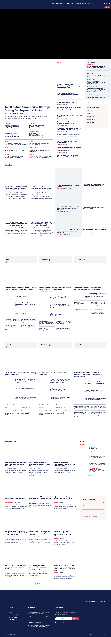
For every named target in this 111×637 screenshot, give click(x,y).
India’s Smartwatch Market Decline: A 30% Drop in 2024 (94, 208)
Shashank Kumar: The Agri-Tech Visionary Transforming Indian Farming (70, 122)
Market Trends (9, 131)
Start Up (7, 113)
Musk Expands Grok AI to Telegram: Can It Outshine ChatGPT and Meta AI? (25, 304)
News (58, 211)
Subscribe (75, 618)
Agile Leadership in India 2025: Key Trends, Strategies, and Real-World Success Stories (60, 314)
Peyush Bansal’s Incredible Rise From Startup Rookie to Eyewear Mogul (68, 135)
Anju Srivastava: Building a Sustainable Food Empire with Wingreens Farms (40, 157)
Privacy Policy (68, 622)
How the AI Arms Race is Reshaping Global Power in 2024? (60, 397)
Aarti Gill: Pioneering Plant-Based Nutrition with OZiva (67, 141)
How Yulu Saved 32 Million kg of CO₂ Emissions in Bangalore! (25, 397)
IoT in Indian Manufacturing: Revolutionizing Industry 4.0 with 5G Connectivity (36, 135)
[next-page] (49, 99)
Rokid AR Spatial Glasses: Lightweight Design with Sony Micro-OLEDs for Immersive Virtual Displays (93, 185)
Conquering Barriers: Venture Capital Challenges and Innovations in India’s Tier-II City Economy (95, 399)
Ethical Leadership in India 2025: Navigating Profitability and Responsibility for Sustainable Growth (55, 289)
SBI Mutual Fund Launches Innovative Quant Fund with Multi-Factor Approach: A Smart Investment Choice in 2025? (95, 296)
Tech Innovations (34, 131)
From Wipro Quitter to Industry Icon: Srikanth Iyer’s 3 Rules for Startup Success (69, 156)
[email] (63, 618)
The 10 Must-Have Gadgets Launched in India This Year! (94, 230)
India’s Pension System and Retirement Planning (23, 295)
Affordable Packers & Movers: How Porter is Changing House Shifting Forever (25, 381)
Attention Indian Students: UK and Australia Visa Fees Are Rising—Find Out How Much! (20, 288)
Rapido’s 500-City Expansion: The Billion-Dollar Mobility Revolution (24, 389)
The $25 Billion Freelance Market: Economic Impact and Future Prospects (12, 127)
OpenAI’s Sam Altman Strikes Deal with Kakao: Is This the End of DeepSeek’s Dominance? (68, 208)
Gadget (85, 188)
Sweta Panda (14, 113)
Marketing (7, 123)
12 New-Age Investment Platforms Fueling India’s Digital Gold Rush (94, 391)
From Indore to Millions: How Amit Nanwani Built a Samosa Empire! (14, 157)
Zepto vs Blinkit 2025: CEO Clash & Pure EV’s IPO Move (25, 312)
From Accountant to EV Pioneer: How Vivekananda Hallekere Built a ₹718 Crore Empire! (69, 115)
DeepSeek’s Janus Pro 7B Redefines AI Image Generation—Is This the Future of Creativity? (67, 231)
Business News (60, 188)
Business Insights (87, 211)
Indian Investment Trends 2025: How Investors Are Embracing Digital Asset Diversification (88, 374)
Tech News (59, 234)
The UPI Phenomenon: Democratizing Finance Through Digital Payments (12, 135)
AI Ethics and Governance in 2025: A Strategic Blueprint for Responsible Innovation (60, 306)
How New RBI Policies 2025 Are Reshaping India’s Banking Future (94, 382)
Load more (40, 583)
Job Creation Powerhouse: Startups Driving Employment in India (28, 108)
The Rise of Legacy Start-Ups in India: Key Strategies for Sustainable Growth (60, 297)
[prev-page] (46, 99)
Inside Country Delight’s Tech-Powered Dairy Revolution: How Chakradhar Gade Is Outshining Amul (69, 149)
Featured (7, 154)
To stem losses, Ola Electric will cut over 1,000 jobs (68, 185)
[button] (99, 3)
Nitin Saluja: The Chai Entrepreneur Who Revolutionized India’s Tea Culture (69, 128)
